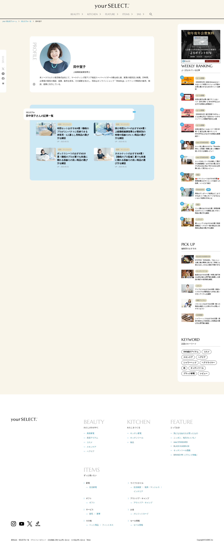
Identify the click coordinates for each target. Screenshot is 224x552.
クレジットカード (141, 514)
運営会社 (14, 540)
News (89, 540)
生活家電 (93, 487)
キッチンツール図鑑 (182, 450)
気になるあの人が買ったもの (186, 433)
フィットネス (107, 525)
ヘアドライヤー (208, 363)
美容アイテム (92, 438)
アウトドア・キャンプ (143, 503)
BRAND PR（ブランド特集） (186, 455)
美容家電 (90, 433)
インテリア (138, 491)
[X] (3, 69)
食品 (132, 442)
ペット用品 (94, 525)
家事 (98, 514)
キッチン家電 (135, 433)
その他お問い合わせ (78, 540)
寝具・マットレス (152, 487)
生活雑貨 (137, 487)
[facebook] (3, 79)
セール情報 (138, 525)
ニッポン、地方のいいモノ (185, 438)
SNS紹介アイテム (190, 352)
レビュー (203, 373)
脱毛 (91, 514)
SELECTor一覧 (26, 21)
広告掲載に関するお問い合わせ (59, 540)
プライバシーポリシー (38, 540)
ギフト (92, 503)
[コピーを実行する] (3, 83)
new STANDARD (181, 442)
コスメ (206, 352)
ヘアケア (201, 357)
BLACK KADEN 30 (181, 446)
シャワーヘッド (189, 363)
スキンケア (188, 357)
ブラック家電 (189, 373)
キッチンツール (197, 368)
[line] (3, 74)
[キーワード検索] (150, 14)
